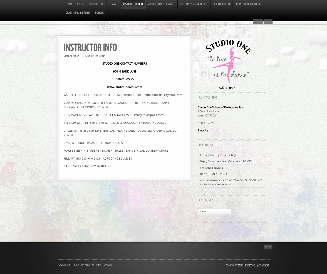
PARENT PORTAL (221, 4)
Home (69, 4)
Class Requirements (78, 13)
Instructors (96, 4)
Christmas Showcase (211, 167)
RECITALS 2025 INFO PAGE (194, 4)
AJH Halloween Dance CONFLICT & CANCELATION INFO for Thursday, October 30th (231, 182)
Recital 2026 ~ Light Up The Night (218, 155)
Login (259, 21)
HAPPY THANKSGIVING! (213, 174)
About (80, 4)
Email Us (203, 130)
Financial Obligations (248, 4)
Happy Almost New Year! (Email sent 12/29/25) (226, 161)
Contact (114, 4)
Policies (100, 13)
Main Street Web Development (253, 265)
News (203, 211)
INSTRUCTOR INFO (133, 4)
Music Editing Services (161, 4)
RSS (269, 21)
